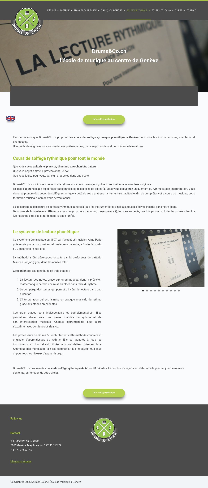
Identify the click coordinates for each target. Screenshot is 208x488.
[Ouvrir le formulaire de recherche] (201, 10)
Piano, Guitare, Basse (87, 10)
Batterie (66, 10)
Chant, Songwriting (113, 10)
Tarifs (180, 10)
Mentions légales (20, 461)
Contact (191, 10)
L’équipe (53, 10)
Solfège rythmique (139, 10)
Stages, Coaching (163, 10)
